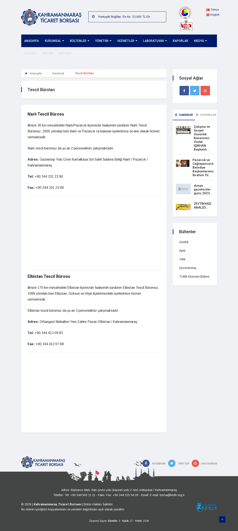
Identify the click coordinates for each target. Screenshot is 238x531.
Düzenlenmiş (187, 268)
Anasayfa (33, 73)
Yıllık (182, 259)
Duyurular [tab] (206, 114)
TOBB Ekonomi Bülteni (194, 276)
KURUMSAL (53, 41)
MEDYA (196, 41)
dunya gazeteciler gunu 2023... (203, 189)
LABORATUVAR (152, 41)
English (212, 14)
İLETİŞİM (63, 53)
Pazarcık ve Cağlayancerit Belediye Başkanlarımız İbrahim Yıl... (203, 167)
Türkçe (212, 9)
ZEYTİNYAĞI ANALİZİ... (202, 205)
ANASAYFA (31, 41)
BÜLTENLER (78, 41)
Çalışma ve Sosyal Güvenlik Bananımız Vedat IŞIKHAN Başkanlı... (202, 138)
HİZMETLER (125, 41)
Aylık (182, 250)
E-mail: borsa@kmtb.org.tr (167, 495)
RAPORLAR (177, 41)
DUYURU (30, 53)
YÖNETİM (101, 41)
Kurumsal (58, 73)
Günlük (184, 242)
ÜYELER (46, 53)
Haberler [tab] (184, 114)
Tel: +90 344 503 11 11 (80, 495)
